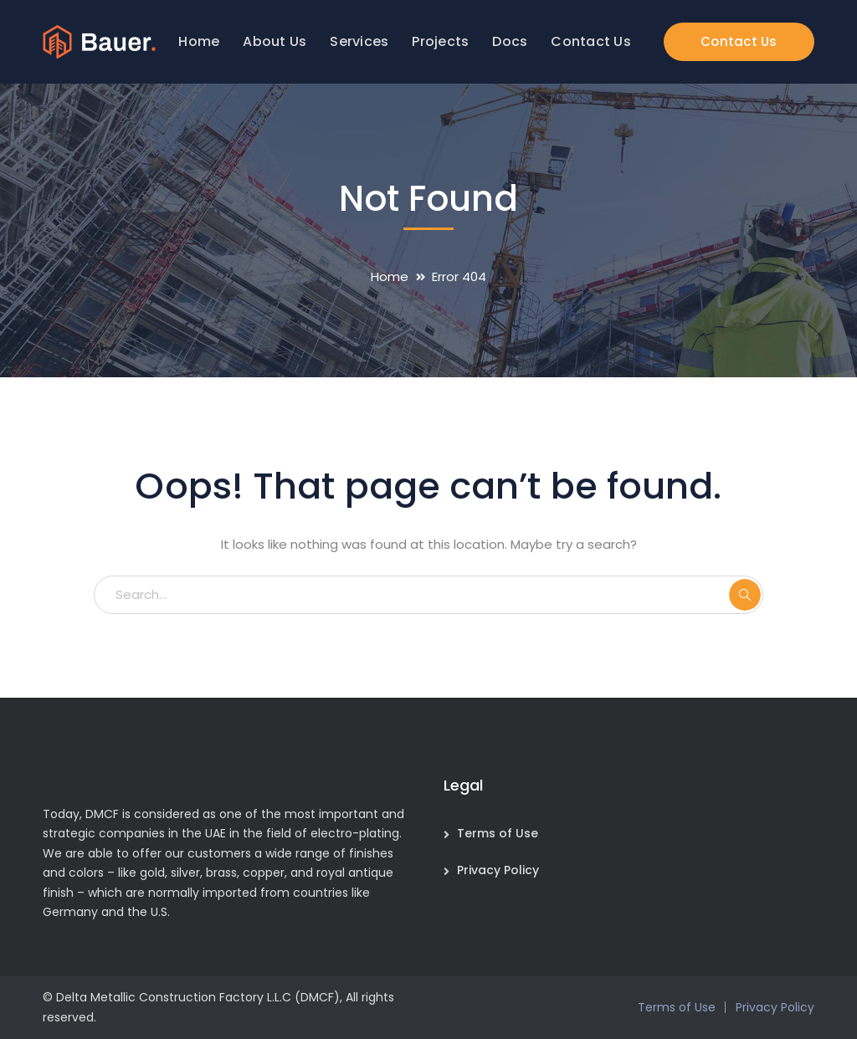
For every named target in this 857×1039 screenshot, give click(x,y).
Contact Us (738, 41)
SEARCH (745, 595)
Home (389, 276)
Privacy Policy (498, 870)
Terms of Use (497, 833)
